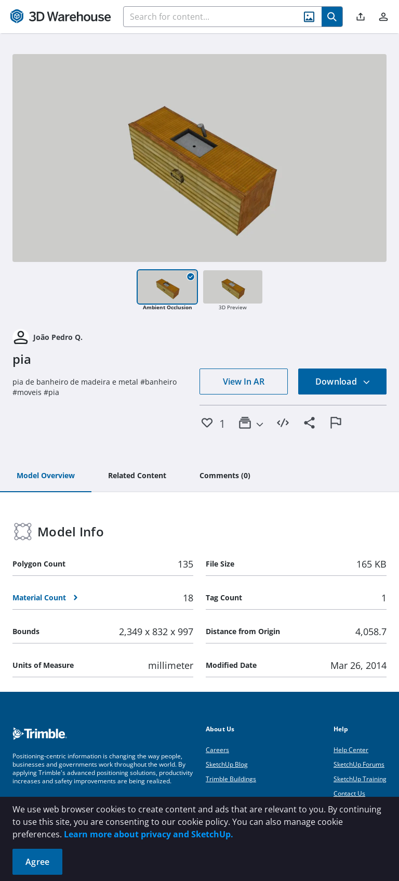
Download (342, 381)
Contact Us (349, 793)
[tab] (45, 476)
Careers (217, 749)
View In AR (243, 381)
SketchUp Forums (359, 764)
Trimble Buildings (231, 778)
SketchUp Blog (227, 764)
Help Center (351, 749)
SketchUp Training (360, 778)
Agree (37, 861)
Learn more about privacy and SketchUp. (148, 834)
